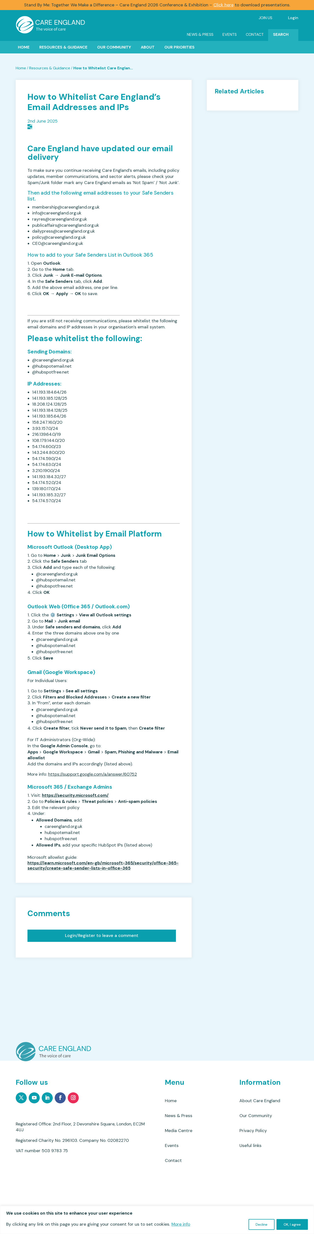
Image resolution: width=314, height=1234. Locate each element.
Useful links (250, 1145)
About (148, 47)
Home (23, 47)
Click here (223, 5)
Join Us (265, 18)
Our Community (114, 47)
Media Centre (178, 1130)
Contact (255, 34)
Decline (261, 1224)
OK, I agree (292, 1224)
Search (280, 34)
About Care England (259, 1100)
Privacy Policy (253, 1130)
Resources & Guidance (63, 47)
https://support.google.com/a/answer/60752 (92, 774)
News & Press (200, 34)
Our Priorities (179, 47)
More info (180, 1224)
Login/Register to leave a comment (101, 935)
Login (293, 18)
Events (229, 34)
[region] (157, 1220)
